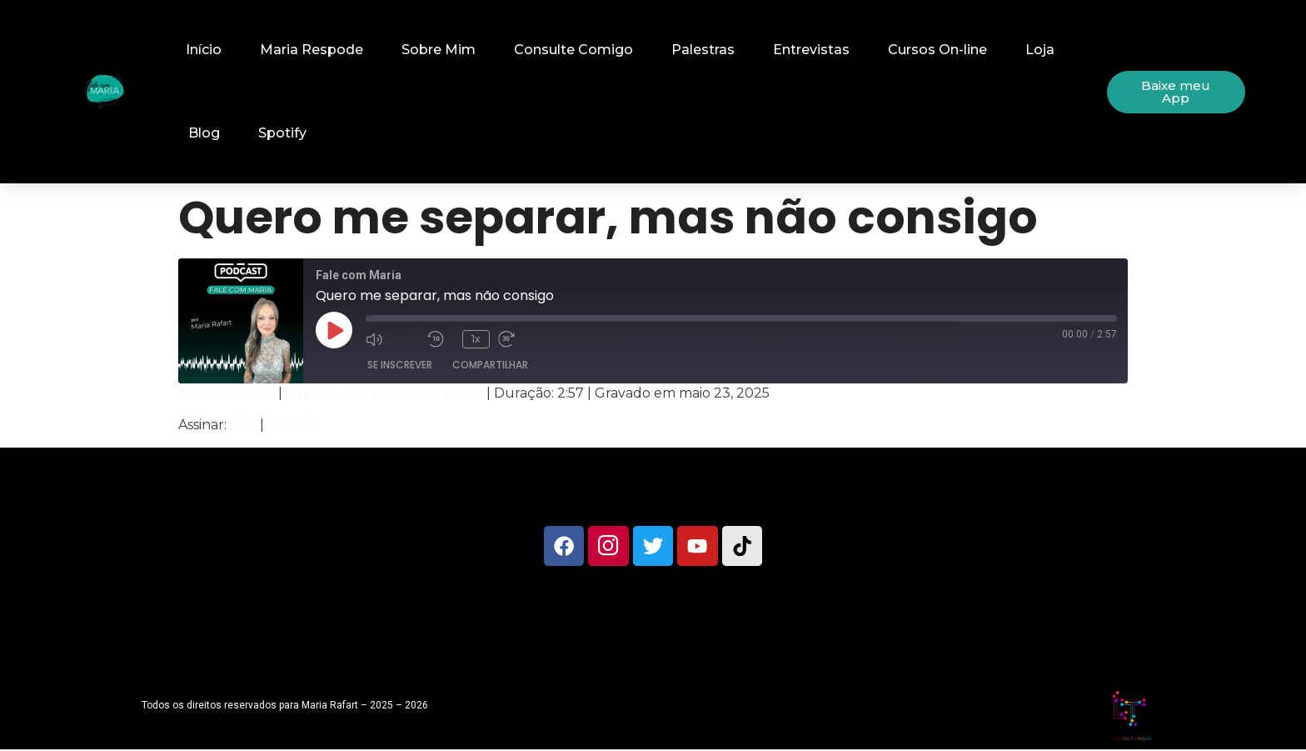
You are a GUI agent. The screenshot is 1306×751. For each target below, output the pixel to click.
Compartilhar (490, 365)
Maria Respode (311, 50)
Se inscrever (399, 365)
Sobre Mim (438, 50)
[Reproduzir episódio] (334, 330)
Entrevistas (811, 50)
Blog (204, 133)
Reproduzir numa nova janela (384, 393)
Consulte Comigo (573, 50)
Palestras (703, 50)
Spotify (282, 133)
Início (204, 50)
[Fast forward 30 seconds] (524, 338)
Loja (1039, 50)
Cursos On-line (937, 50)
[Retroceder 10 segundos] (440, 338)
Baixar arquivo (226, 393)
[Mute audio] (392, 338)
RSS (243, 425)
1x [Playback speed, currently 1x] (476, 339)
